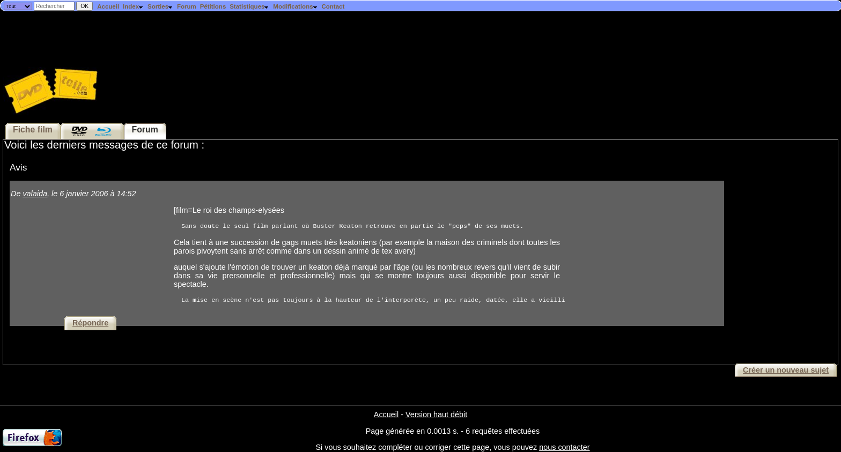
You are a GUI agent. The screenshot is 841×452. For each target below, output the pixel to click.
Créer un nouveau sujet (786, 370)
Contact (332, 6)
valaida (35, 193)
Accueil (108, 6)
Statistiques (249, 6)
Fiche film (33, 129)
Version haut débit (436, 414)
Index (133, 6)
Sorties (160, 6)
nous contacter (564, 447)
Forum (186, 6)
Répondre (90, 322)
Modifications (295, 6)
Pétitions (213, 6)
